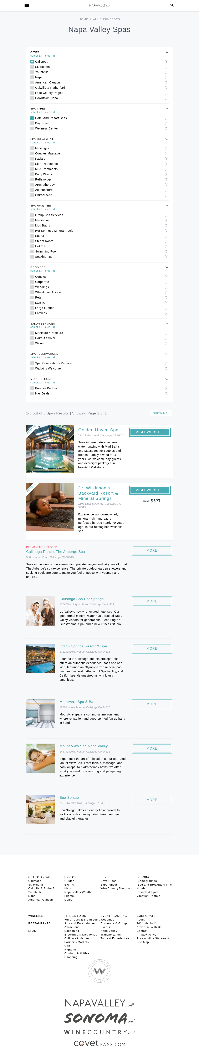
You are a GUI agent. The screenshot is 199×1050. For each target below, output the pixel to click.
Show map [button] (161, 413)
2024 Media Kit (147, 923)
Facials (102, 158)
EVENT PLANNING (114, 915)
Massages (102, 148)
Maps (68, 888)
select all (36, 55)
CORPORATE (146, 915)
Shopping (71, 957)
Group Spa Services (102, 215)
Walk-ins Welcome (102, 368)
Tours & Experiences (115, 938)
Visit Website (150, 432)
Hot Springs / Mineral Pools (102, 231)
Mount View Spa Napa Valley (84, 746)
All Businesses (106, 19)
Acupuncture (102, 190)
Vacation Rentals (148, 895)
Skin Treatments (102, 164)
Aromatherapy (102, 185)
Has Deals (102, 393)
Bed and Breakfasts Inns (154, 884)
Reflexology (102, 179)
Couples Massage (102, 153)
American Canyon (102, 82)
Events (69, 884)
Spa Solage (69, 798)
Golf (67, 945)
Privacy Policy (147, 934)
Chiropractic (102, 195)
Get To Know (39, 877)
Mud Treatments (102, 169)
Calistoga (102, 61)
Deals (68, 899)
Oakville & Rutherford (102, 88)
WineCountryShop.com (116, 888)
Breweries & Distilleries (81, 934)
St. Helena (102, 67)
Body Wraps (102, 174)
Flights (69, 895)
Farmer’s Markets (77, 942)
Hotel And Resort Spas (102, 118)
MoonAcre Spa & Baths (79, 702)
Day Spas (102, 123)
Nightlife (70, 949)
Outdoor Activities (77, 953)
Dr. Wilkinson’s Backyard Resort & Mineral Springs (98, 493)
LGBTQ (102, 303)
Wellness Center (102, 128)
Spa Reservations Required (102, 363)
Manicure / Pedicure (102, 333)
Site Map (143, 942)
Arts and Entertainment (81, 923)
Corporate (102, 282)
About (141, 919)
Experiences (109, 884)
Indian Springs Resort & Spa (83, 646)
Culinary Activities (77, 938)
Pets (102, 297)
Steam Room (102, 241)
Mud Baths (102, 225)
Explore (72, 877)
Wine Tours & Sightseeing (83, 919)
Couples (102, 277)
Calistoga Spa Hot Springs (82, 599)
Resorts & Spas (147, 892)
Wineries (35, 915)
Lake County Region (102, 93)
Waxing (102, 343)
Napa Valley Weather (79, 892)
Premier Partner (102, 388)
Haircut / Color (102, 338)
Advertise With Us (149, 927)
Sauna (102, 236)
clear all (50, 55)
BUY (104, 877)
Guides (69, 880)
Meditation (102, 220)
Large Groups (102, 308)
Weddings (102, 287)
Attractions (72, 927)
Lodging (144, 877)
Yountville (102, 72)
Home (83, 19)
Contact (142, 930)
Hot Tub (102, 246)
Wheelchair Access (102, 292)
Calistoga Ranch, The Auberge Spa (55, 552)
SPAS (32, 930)
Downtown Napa (102, 98)
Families (102, 313)
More (152, 550)
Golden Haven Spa (98, 429)
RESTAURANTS (39, 923)
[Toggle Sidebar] (27, 5)
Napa (102, 77)
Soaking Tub (102, 257)
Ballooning (72, 930)
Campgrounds (147, 880)
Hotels (141, 888)
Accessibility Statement (153, 938)
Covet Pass (108, 880)
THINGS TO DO (75, 915)
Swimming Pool (102, 251)
